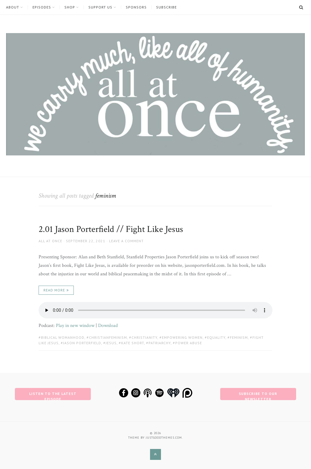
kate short (132, 343)
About (12, 7)
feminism (239, 337)
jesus (111, 343)
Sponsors (136, 7)
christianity (144, 337)
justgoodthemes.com (164, 438)
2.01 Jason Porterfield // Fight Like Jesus (111, 229)
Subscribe (166, 7)
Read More (54, 290)
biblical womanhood (62, 337)
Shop (69, 7)
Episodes (41, 7)
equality (216, 337)
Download (108, 325)
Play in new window (75, 325)
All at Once (50, 241)
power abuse (188, 343)
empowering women (182, 337)
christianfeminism (108, 337)
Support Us (100, 7)
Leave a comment (126, 241)
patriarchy (160, 343)
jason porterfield (82, 343)
